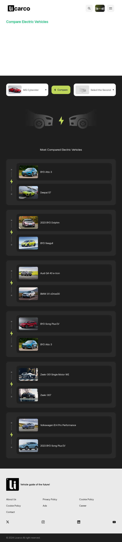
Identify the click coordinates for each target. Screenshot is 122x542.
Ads (45, 505)
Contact (10, 512)
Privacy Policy (50, 499)
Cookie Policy (86, 499)
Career (82, 505)
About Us (11, 499)
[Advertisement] (61, 52)
